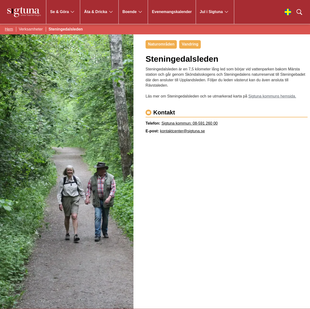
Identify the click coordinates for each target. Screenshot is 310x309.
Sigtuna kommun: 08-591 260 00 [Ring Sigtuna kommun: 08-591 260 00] (190, 123)
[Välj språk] (288, 12)
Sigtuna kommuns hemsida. (272, 96)
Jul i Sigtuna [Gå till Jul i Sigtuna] (211, 12)
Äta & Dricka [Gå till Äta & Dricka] (95, 12)
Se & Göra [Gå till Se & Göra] (59, 12)
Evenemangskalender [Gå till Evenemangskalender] (172, 12)
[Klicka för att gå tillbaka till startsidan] (24, 12)
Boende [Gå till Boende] (130, 12)
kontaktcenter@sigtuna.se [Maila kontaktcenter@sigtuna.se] (182, 131)
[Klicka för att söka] (299, 12)
